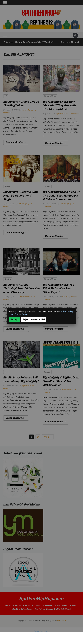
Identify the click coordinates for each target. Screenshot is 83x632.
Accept (14, 319)
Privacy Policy (67, 311)
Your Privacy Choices (19, 314)
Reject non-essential (34, 319)
